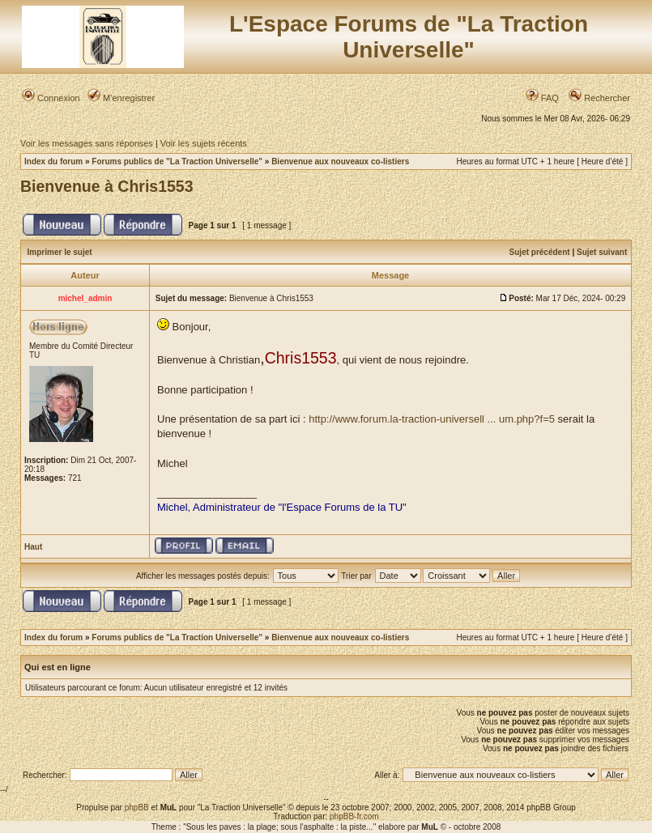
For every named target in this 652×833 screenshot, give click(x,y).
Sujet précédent (539, 252)
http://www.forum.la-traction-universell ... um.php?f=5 (432, 419)
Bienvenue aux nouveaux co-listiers (340, 161)
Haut (33, 546)
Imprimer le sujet (60, 252)
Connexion (51, 98)
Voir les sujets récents (203, 143)
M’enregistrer (121, 98)
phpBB (137, 807)
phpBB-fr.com (354, 816)
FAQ (542, 98)
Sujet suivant (602, 252)
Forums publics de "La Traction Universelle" (177, 161)
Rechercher (599, 98)
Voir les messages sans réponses (86, 143)
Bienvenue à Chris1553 (107, 186)
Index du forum (53, 161)
